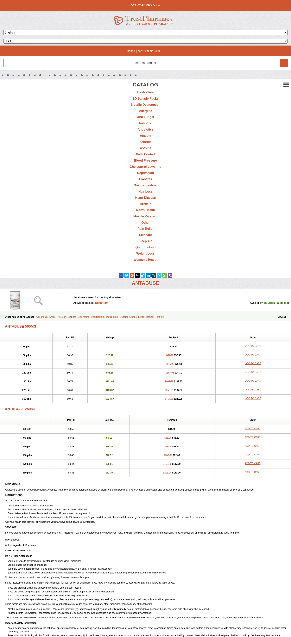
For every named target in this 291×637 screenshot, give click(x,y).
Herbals (145, 204)
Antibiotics (145, 129)
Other (145, 222)
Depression (145, 173)
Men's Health (145, 210)
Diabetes (145, 179)
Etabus (132, 317)
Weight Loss (145, 253)
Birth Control (145, 154)
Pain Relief (146, 228)
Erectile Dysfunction (145, 104)
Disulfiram (101, 302)
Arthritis (145, 142)
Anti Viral (145, 123)
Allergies (145, 111)
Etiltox (141, 317)
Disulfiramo (83, 317)
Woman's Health (146, 259)
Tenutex (159, 317)
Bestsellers (145, 92)
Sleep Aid (145, 241)
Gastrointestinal (145, 185)
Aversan (62, 317)
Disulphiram (112, 317)
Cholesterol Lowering (145, 166)
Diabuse (72, 317)
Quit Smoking (146, 247)
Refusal (150, 317)
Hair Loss (145, 191)
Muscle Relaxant (145, 216)
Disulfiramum (97, 317)
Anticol (52, 317)
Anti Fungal (145, 117)
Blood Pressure (145, 160)
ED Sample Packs (145, 98)
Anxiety (145, 135)
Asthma (145, 148)
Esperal (124, 317)
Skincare (145, 235)
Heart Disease (145, 197)
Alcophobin (41, 317)
